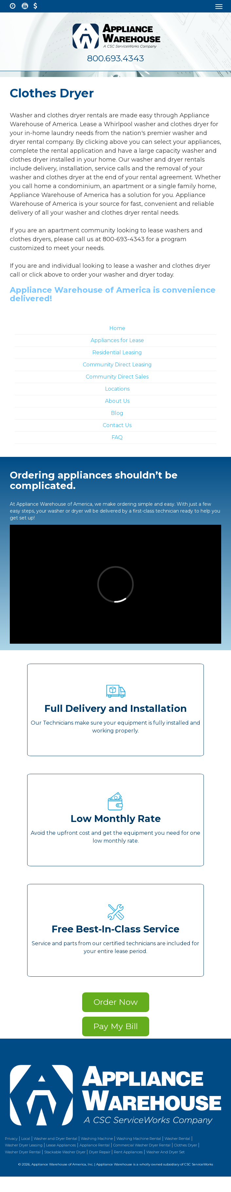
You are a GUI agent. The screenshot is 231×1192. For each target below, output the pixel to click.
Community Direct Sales (117, 377)
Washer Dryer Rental (23, 1152)
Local (25, 1138)
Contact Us (117, 425)
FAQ (117, 437)
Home (117, 328)
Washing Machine (97, 1138)
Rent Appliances (128, 1152)
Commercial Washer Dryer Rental (141, 1145)
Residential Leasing (117, 352)
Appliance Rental (95, 1145)
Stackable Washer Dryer (64, 1152)
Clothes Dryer (185, 1145)
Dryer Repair (99, 1152)
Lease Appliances (61, 1145)
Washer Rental (177, 1138)
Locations (117, 389)
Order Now (116, 1002)
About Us (117, 401)
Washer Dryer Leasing (24, 1145)
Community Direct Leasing (117, 365)
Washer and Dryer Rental (55, 1138)
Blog (117, 413)
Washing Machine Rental (138, 1138)
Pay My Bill (115, 1026)
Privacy (11, 1138)
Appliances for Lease (117, 340)
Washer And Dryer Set (165, 1152)
